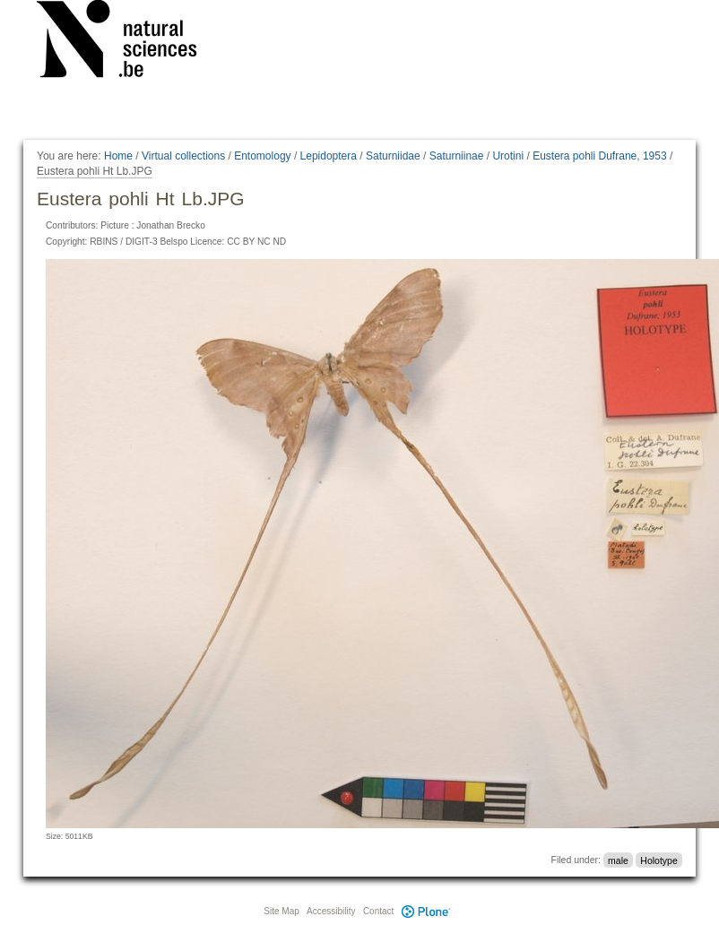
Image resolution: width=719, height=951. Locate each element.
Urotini (508, 156)
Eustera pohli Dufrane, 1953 (599, 156)
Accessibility (331, 911)
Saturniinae (456, 156)
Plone (425, 911)
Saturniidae (393, 156)
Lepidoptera (328, 156)
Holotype (658, 859)
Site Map (281, 911)
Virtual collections (183, 156)
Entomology (262, 156)
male (618, 859)
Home (118, 156)
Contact (378, 911)
